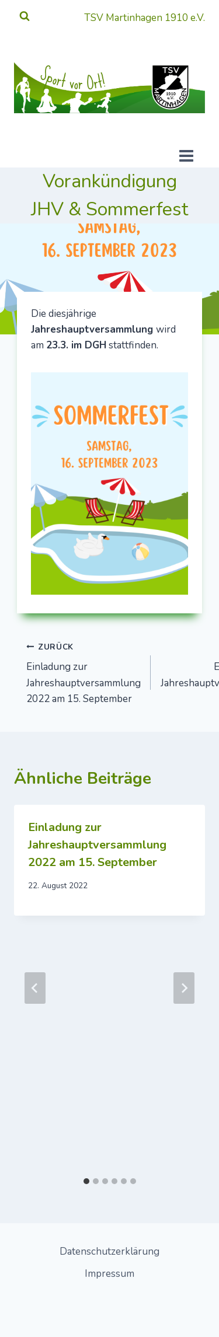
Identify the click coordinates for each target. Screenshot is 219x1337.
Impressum (109, 1273)
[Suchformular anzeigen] (24, 16)
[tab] (86, 1181)
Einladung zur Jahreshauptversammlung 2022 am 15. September (83, 672)
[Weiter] (183, 988)
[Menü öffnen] (198, 157)
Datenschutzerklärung (109, 1251)
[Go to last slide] (35, 988)
